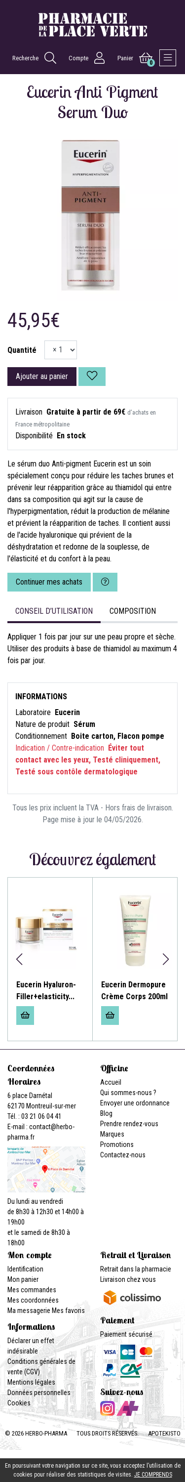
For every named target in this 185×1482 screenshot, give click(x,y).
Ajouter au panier (42, 376)
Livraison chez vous (128, 1279)
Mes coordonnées (33, 1300)
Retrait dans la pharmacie (135, 1269)
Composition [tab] (133, 611)
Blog (106, 1113)
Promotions (117, 1144)
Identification (25, 1269)
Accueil (110, 1082)
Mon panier (22, 1279)
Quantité (22, 350)
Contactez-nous (123, 1155)
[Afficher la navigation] (167, 57)
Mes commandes (31, 1290)
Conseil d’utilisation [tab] (54, 611)
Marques (112, 1134)
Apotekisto (164, 1433)
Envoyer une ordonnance (135, 1103)
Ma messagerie (28, 1310)
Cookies (19, 1403)
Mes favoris (68, 1310)
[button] (19, 959)
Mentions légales (31, 1382)
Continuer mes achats (49, 582)
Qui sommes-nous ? (128, 1093)
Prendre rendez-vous (129, 1124)
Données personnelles (39, 1393)
